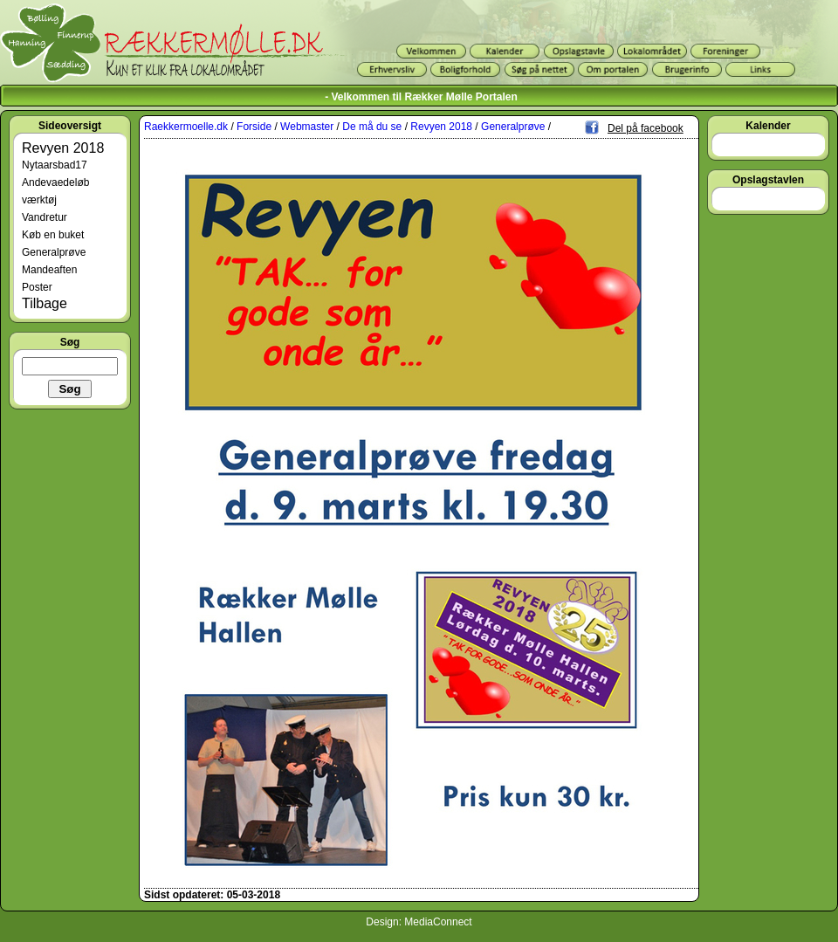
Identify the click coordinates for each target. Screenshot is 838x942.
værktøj (39, 200)
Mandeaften (49, 270)
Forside (254, 126)
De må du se (372, 126)
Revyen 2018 (63, 148)
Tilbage (44, 303)
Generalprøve (54, 252)
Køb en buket (53, 235)
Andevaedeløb (55, 182)
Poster (37, 287)
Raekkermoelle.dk (186, 126)
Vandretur (44, 217)
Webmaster (306, 126)
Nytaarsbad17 (54, 165)
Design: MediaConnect (418, 922)
